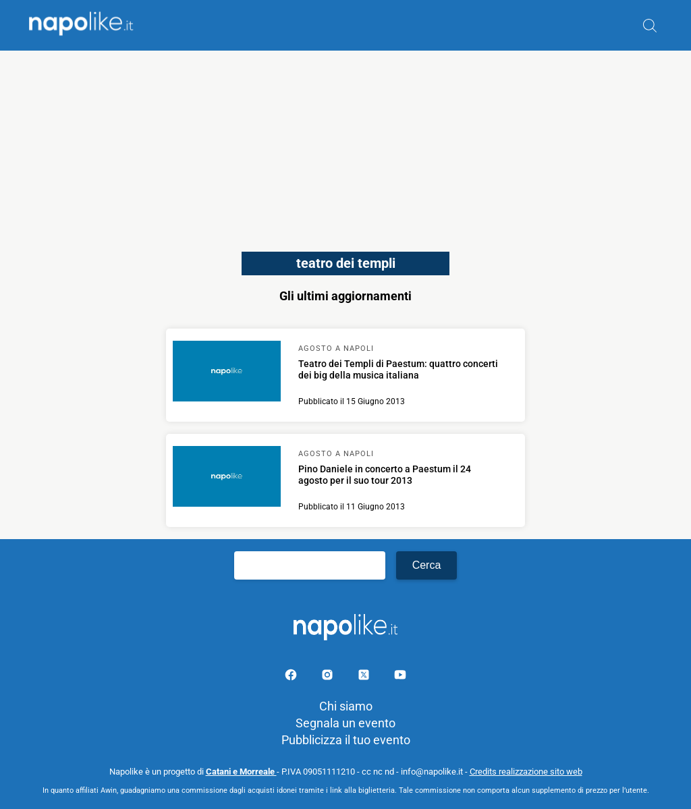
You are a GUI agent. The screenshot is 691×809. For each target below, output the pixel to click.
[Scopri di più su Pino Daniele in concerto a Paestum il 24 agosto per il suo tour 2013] (227, 478)
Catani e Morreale (241, 771)
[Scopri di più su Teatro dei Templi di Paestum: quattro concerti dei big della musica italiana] (227, 373)
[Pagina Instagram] (328, 677)
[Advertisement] (345, 145)
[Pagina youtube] (400, 677)
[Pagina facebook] (292, 677)
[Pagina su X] (365, 677)
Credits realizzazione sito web (526, 771)
